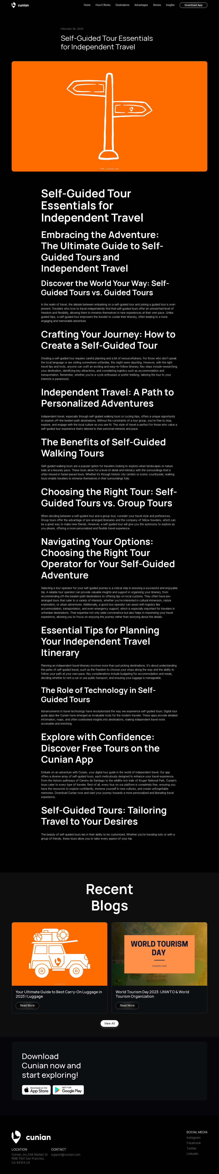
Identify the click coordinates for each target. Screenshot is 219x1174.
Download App (193, 5)
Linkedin (192, 1154)
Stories (157, 4)
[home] (20, 5)
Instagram (193, 1138)
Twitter (191, 1149)
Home (87, 4)
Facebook (193, 1143)
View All (109, 1024)
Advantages (141, 4)
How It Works (103, 4)
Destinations (122, 4)
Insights (170, 4)
